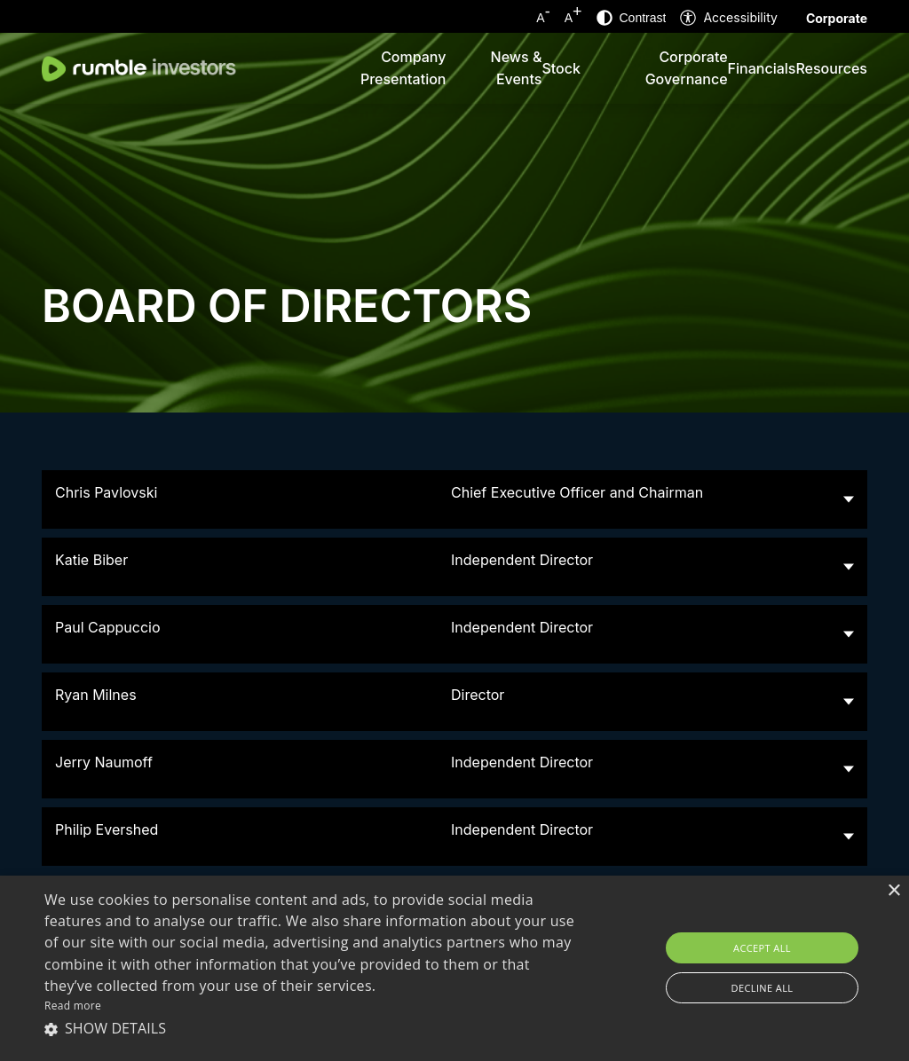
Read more (72, 1005)
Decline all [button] (762, 987)
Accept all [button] (762, 948)
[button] (311, 1028)
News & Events (516, 68)
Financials (762, 68)
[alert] (454, 968)
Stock (560, 68)
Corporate (836, 18)
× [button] (893, 891)
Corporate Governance (686, 68)
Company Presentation (403, 68)
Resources (831, 68)
